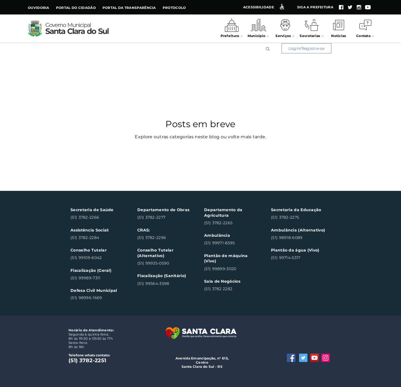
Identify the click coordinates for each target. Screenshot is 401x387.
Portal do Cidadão (76, 8)
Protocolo (174, 8)
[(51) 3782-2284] (97, 238)
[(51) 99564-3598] (164, 284)
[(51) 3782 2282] (231, 289)
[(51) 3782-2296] (164, 238)
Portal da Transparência (129, 8)
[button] (267, 49)
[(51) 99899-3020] (231, 269)
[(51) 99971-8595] (231, 243)
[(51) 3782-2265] (231, 223)
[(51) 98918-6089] (298, 238)
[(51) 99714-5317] (298, 258)
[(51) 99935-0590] (164, 263)
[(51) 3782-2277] (164, 218)
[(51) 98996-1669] (97, 298)
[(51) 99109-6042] (97, 258)
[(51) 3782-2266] (97, 218)
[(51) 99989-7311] (97, 278)
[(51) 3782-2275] (298, 218)
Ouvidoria (38, 8)
